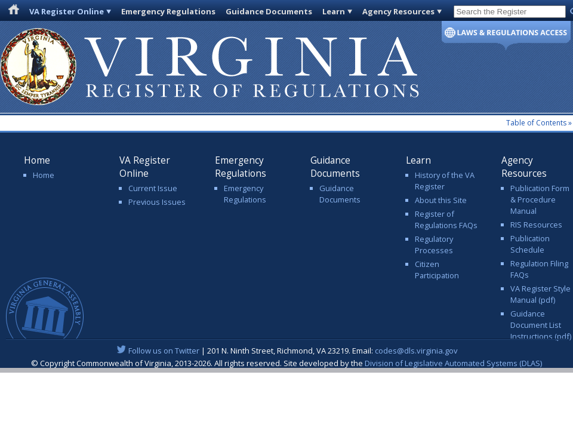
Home (43, 175)
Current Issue (152, 188)
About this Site (441, 200)
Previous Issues (157, 201)
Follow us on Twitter (163, 350)
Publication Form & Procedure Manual (539, 199)
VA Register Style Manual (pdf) (540, 294)
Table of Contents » (539, 123)
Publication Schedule (530, 244)
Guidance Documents (269, 11)
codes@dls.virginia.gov (416, 350)
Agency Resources (398, 11)
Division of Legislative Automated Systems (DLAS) (453, 363)
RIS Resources (536, 224)
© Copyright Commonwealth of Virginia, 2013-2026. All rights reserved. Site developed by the (286, 363)
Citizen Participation (437, 270)
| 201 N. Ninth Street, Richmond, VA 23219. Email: (287, 350)
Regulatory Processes (434, 245)
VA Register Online (66, 11)
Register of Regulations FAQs (446, 219)
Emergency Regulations (168, 11)
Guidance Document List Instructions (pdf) (540, 325)
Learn (333, 11)
